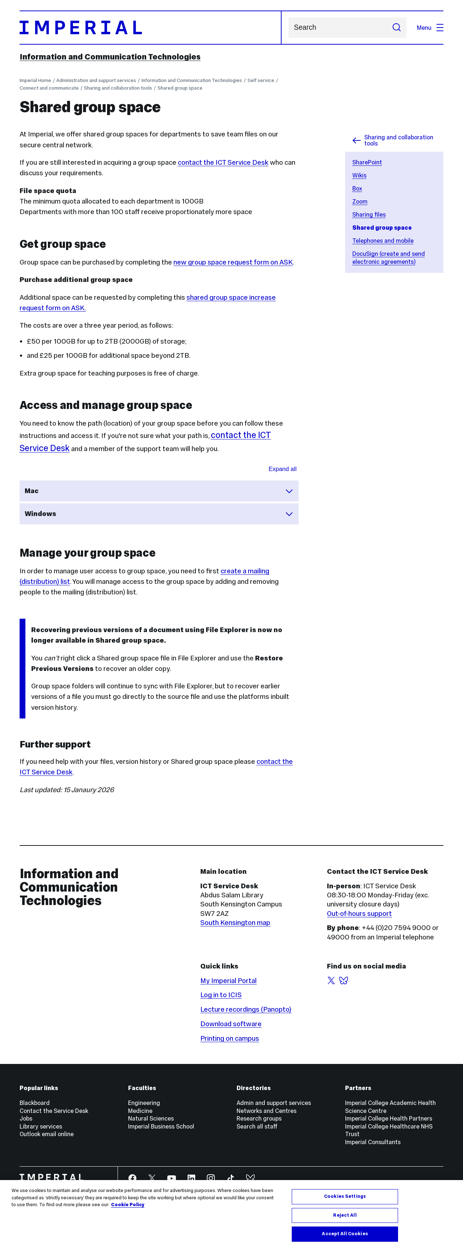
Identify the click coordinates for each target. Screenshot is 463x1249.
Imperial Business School (161, 1126)
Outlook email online (47, 1134)
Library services (41, 1126)
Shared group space (179, 88)
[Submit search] (396, 27)
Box (357, 188)
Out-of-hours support (359, 913)
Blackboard (35, 1102)
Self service (260, 80)
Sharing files (369, 214)
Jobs (26, 1118)
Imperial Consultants (373, 1142)
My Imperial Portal (228, 980)
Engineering (144, 1102)
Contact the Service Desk (54, 1110)
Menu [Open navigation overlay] (430, 27)
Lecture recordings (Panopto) (245, 1009)
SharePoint (367, 162)
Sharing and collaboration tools (118, 88)
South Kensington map (235, 922)
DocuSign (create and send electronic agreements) (388, 257)
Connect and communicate (49, 88)
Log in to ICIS (221, 995)
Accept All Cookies (345, 1234)
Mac (159, 491)
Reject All (344, 1215)
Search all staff (257, 1126)
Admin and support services (274, 1102)
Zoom (360, 201)
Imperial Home (35, 80)
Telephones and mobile (383, 240)
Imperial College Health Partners (388, 1118)
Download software (231, 1024)
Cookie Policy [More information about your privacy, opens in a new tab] (127, 1205)
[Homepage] (151, 28)
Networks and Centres (266, 1110)
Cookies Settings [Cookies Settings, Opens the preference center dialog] (345, 1196)
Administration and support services (96, 80)
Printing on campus (229, 1038)
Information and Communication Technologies (110, 57)
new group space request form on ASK (233, 262)
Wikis (359, 175)
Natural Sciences (151, 1118)
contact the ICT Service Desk (223, 162)
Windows (159, 513)
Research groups (259, 1118)
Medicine (140, 1110)
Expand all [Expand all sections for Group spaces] (282, 469)
